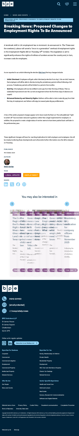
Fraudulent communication (49, 405)
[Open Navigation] (75, 4)
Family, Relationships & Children (49, 354)
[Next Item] (67, 204)
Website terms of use (8, 405)
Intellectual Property (8, 371)
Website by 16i (6, 430)
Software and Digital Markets (49, 398)
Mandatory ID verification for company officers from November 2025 (70, 230)
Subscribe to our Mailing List (27, 343)
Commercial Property (8, 368)
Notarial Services (7, 375)
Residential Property (46, 361)
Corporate (5, 354)
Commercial (6, 357)
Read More (71, 270)
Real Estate (43, 391)
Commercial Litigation (9, 361)
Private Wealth (44, 357)
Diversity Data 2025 (22, 409)
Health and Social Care (47, 384)
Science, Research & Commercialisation (52, 395)
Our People (5, 384)
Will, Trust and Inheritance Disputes (50, 368)
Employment (6, 364)
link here (42, 72)
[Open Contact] (67, 4)
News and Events (7, 388)
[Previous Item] (12, 204)
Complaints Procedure (67, 405)
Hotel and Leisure (45, 388)
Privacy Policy (22, 405)
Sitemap (16, 430)
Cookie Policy (34, 405)
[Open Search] (59, 4)
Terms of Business (7, 409)
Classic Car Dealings (46, 371)
